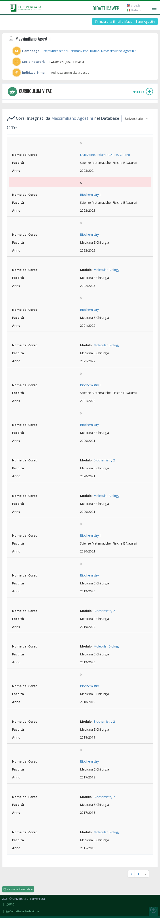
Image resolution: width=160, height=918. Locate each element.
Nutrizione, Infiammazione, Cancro (105, 155)
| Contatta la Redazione (20, 911)
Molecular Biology (106, 270)
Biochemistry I (90, 194)
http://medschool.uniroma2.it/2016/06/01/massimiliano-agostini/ (90, 51)
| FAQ (8, 904)
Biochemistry (89, 234)
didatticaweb (106, 8)
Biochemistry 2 (104, 460)
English (133, 5)
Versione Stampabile (18, 889)
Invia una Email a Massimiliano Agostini (125, 21)
